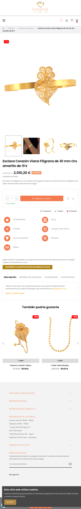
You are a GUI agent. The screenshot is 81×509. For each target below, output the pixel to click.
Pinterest (73, 211)
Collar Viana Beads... (60, 365)
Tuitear (60, 211)
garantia (56, 289)
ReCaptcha (14, 475)
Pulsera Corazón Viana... (21, 365)
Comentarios (68, 277)
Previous (4, 145)
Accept (10, 502)
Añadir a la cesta (41, 198)
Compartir (46, 211)
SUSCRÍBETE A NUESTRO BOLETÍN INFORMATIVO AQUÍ (27, 267)
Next (76, 145)
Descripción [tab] (10, 277)
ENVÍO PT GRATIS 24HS (14, 293)
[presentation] (24, 481)
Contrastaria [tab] (51, 277)
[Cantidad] (11, 198)
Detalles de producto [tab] (30, 277)
